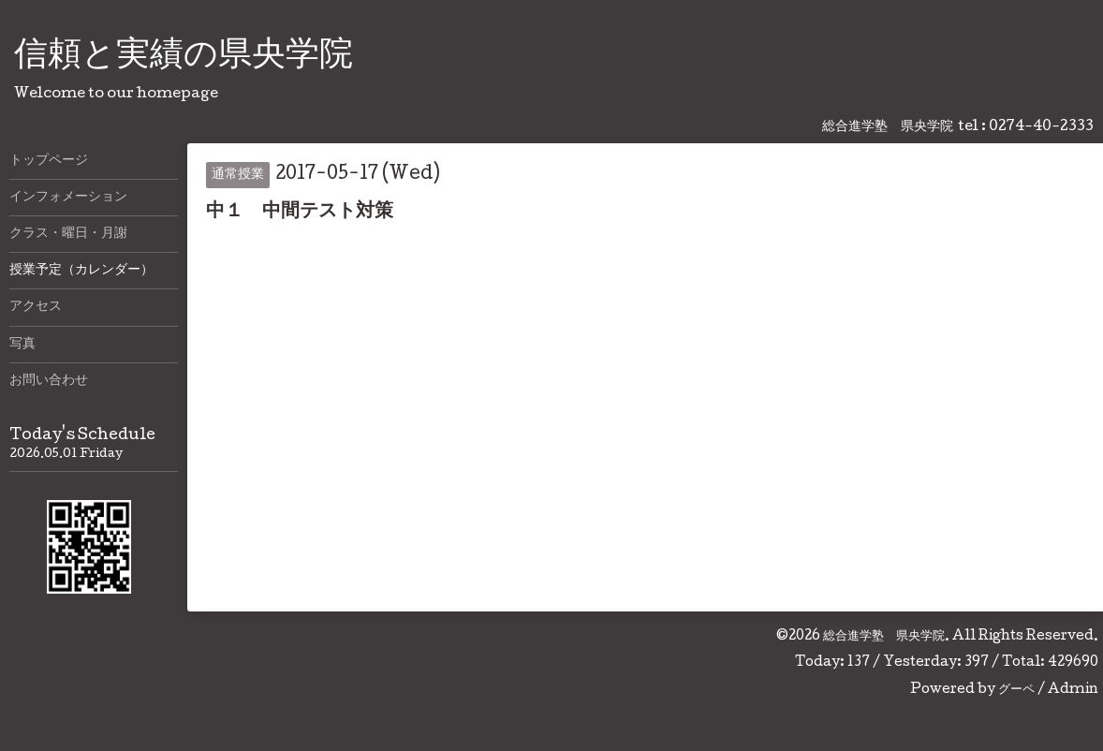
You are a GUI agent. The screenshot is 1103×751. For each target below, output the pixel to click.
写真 (22, 344)
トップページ (48, 161)
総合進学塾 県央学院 (884, 636)
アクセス (35, 307)
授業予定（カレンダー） (81, 270)
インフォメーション (68, 197)
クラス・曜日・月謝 (68, 234)
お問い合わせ (48, 381)
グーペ (1016, 690)
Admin (1073, 690)
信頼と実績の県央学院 (183, 57)
